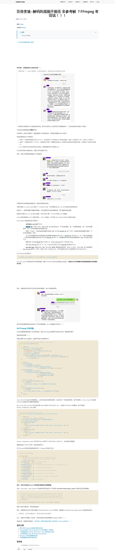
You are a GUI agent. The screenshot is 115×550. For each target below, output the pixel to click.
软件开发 (70, 2)
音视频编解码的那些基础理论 (28, 537)
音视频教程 (85, 2)
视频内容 (77, 2)
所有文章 (92, 2)
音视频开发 (62, 2)
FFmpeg (21, 24)
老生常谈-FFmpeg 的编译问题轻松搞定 (31, 528)
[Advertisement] (57, 55)
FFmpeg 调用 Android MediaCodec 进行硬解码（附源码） (37, 530)
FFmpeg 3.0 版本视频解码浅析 (29, 535)
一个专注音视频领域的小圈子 (25, 42)
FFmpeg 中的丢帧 (26, 35)
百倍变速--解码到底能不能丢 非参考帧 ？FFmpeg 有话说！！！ (53, 521)
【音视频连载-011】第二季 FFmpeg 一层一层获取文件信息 (37, 532)
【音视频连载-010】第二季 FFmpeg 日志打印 (33, 534)
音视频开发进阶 (20, 2)
